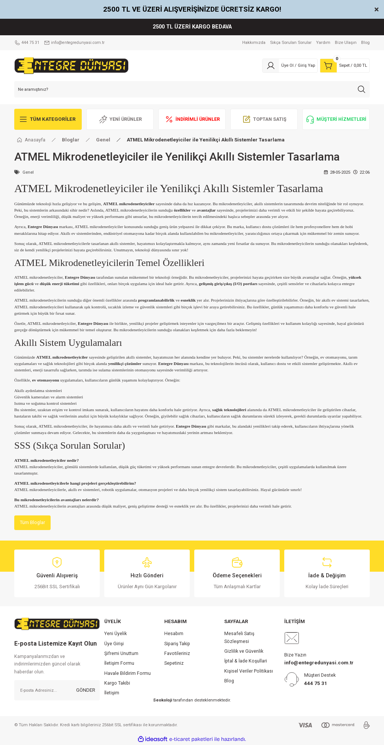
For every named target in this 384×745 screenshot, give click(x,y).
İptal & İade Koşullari (245, 661)
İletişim (111, 693)
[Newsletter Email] (57, 690)
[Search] (192, 89)
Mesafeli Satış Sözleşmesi (239, 637)
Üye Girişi (114, 644)
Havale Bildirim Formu (127, 673)
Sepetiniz (174, 663)
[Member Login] (290, 65)
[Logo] (71, 65)
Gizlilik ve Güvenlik (243, 651)
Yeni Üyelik (115, 634)
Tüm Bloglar (33, 523)
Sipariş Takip (177, 644)
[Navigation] (48, 119)
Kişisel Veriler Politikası (248, 671)
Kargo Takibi (117, 683)
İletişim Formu (119, 663)
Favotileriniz (177, 653)
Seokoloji (162, 700)
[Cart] (345, 65)
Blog (229, 681)
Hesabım (173, 634)
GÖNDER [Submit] (85, 690)
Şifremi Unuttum (121, 653)
